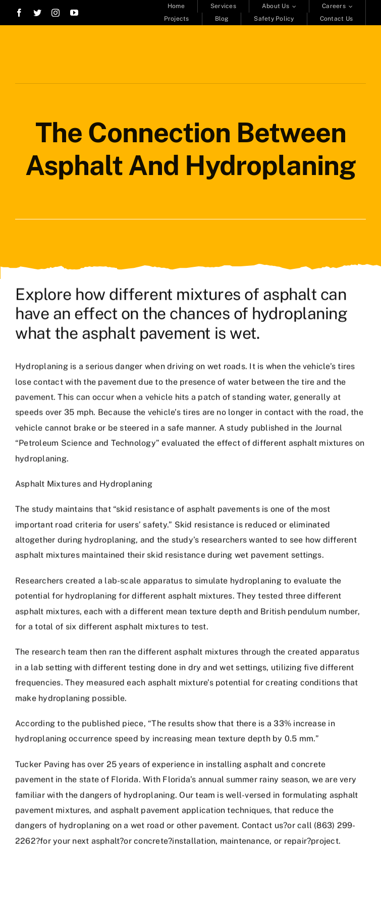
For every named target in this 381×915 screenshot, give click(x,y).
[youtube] (74, 13)
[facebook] (19, 13)
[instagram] (55, 13)
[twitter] (37, 13)
